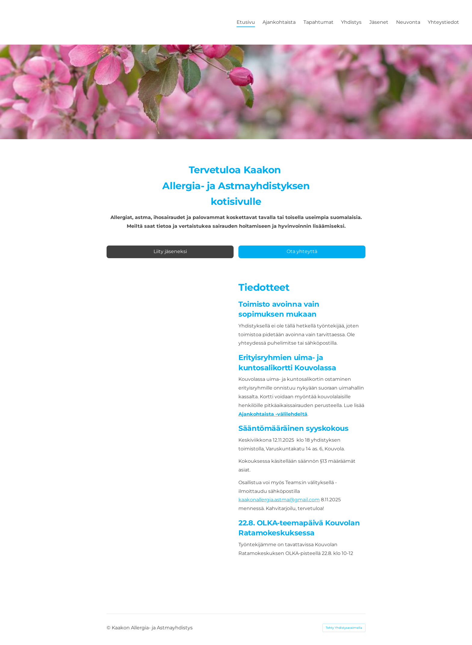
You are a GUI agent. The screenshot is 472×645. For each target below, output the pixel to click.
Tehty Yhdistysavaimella (344, 628)
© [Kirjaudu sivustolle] (109, 628)
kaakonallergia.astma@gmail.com (279, 500)
